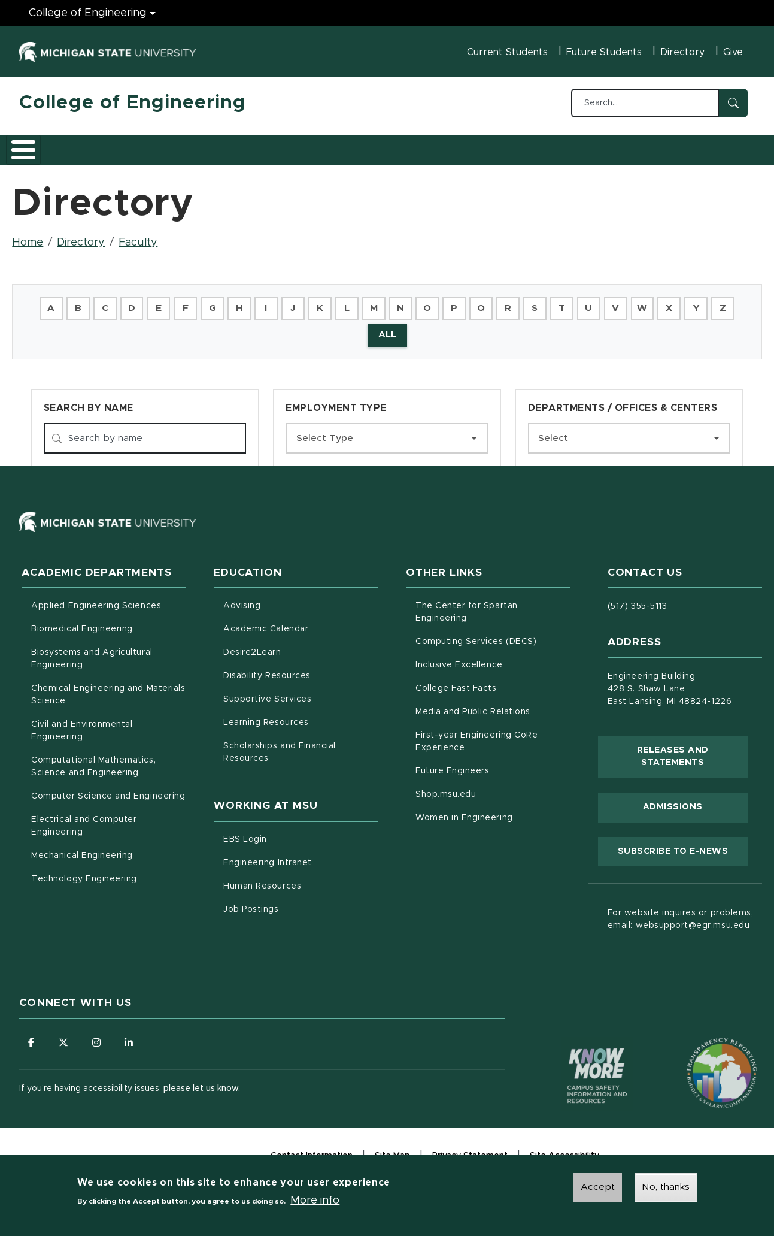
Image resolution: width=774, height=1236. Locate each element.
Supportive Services (300, 693)
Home (27, 236)
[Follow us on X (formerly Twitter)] (64, 1038)
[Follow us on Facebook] (31, 1038)
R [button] (524, 302)
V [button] (635, 302)
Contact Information (312, 1151)
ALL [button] (401, 329)
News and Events (454, 145)
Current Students (507, 52)
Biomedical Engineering (82, 625)
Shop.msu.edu (492, 789)
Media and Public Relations (472, 707)
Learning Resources (300, 717)
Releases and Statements (692, 752)
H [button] (249, 302)
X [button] (690, 302)
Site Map (392, 1151)
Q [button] (497, 302)
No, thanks (666, 1188)
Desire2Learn (300, 647)
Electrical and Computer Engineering (83, 821)
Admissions (183, 145)
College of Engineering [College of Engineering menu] (88, 13)
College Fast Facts (492, 683)
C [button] (111, 302)
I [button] (277, 302)
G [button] (222, 302)
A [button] (56, 302)
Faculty (138, 236)
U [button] (607, 302)
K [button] (332, 302)
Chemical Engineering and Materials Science (108, 690)
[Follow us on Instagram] (97, 1038)
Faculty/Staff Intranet (564, 149)
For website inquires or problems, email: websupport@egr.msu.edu (680, 915)
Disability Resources (300, 670)
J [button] (304, 302)
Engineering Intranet (300, 856)
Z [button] (365, 329)
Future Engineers (452, 767)
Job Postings (300, 903)
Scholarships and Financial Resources (279, 748)
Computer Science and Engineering (108, 792)
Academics (109, 145)
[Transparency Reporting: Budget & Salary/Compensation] (699, 1046)
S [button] (553, 302)
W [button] (662, 302)
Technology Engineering (84, 875)
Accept (598, 1188)
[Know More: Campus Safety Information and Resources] (574, 1046)
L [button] (360, 302)
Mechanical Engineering (82, 851)
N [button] (414, 302)
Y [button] (717, 302)
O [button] (442, 302)
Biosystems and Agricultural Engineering (107, 654)
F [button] (195, 302)
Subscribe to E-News (683, 845)
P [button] (469, 302)
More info (314, 1201)
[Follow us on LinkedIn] (130, 1038)
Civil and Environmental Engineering (81, 726)
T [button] (579, 302)
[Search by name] (145, 433)
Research (253, 145)
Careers (317, 145)
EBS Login (295, 833)
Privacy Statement (470, 1153)
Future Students (604, 52)
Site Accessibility (564, 1153)
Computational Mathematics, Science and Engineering (108, 762)
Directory (682, 52)
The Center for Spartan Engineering (491, 607)
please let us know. (201, 1084)
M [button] (387, 302)
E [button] (167, 302)
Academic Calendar (300, 623)
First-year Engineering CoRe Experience (476, 737)
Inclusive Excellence (459, 661)
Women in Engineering (464, 813)
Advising (241, 601)
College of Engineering (132, 103)
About (45, 145)
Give (733, 52)
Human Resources (300, 880)
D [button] (139, 302)
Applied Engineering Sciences (96, 601)
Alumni (375, 145)
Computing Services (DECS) (492, 636)
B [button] (84, 302)
